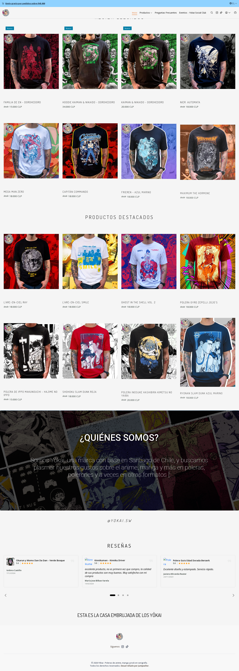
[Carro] (235, 13)
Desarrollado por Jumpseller (135, 665)
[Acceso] (227, 13)
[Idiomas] (233, 3)
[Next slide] (233, 595)
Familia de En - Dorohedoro (22, 102)
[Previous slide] (6, 595)
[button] (112, 595)
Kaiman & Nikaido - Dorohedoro (142, 102)
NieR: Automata (190, 102)
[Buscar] (212, 13)
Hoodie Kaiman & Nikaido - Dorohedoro (89, 102)
